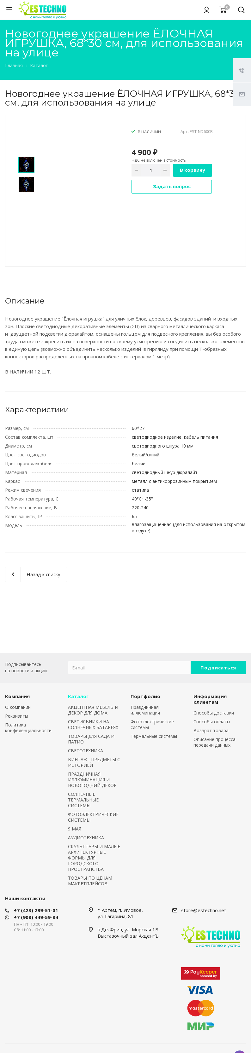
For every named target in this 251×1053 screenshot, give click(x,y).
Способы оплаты (211, 722)
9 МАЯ (74, 829)
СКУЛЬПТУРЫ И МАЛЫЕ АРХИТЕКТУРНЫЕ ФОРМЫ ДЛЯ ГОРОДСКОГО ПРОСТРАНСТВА (94, 857)
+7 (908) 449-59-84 (36, 917)
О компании (18, 707)
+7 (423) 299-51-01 (36, 910)
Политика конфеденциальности (28, 727)
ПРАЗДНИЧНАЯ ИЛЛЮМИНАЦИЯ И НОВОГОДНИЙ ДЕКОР (92, 779)
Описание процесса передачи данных (214, 742)
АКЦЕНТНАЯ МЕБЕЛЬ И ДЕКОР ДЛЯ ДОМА (93, 710)
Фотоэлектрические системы (152, 724)
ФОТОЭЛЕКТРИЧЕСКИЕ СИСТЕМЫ (93, 817)
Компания (17, 696)
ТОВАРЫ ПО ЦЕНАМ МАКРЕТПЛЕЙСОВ (90, 881)
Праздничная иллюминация (145, 710)
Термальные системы (154, 736)
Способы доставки (213, 713)
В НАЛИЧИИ (149, 132)
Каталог (78, 696)
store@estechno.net (203, 910)
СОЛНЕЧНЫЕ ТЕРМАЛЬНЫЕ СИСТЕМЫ (83, 799)
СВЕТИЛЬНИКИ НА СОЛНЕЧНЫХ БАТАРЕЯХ (93, 724)
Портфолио (145, 696)
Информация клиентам (210, 699)
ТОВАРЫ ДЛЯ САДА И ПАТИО (91, 739)
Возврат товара (211, 730)
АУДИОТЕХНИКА (86, 838)
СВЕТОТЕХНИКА (85, 751)
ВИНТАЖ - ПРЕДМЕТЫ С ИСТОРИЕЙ (94, 762)
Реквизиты (16, 716)
